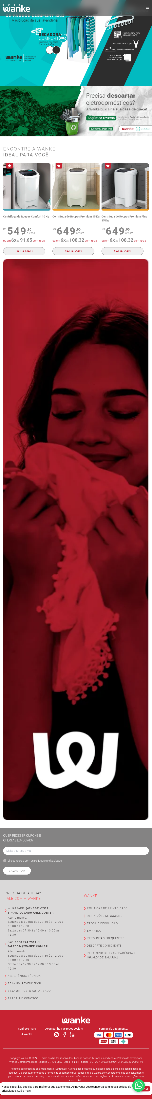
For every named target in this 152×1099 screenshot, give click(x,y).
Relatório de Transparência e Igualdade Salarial (111, 955)
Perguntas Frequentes (105, 938)
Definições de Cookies (105, 916)
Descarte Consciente (104, 945)
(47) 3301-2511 (37, 908)
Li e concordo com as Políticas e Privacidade (35, 860)
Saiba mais (24, 251)
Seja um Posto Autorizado (29, 991)
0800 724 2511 (25, 942)
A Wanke (26, 1034)
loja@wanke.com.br (37, 912)
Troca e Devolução (102, 923)
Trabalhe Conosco (23, 998)
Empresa (94, 930)
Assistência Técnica (24, 976)
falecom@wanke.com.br (28, 946)
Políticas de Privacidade (107, 908)
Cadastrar (17, 870)
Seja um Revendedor (24, 983)
